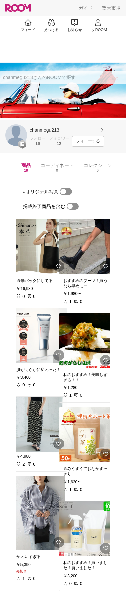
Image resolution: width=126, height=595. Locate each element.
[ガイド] (86, 8)
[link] (39, 246)
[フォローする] (88, 141)
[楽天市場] (111, 8)
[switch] (66, 191)
